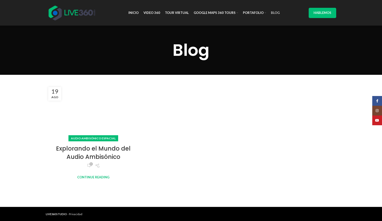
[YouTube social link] (377, 120)
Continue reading (93, 177)
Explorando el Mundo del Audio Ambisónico (93, 152)
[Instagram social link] (377, 110)
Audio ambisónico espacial (93, 138)
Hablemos (322, 13)
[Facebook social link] (377, 101)
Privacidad (75, 214)
